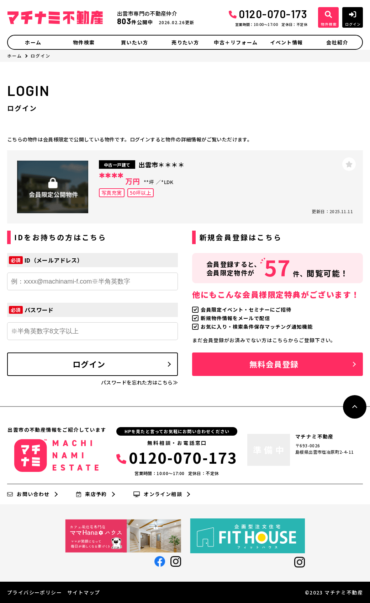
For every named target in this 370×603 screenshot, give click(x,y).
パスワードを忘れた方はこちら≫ (139, 382)
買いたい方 (134, 42)
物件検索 (84, 42)
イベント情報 (286, 42)
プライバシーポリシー (34, 592)
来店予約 (91, 494)
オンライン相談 (157, 494)
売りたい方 (185, 42)
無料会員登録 (274, 364)
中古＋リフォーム (236, 42)
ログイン (89, 364)
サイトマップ (83, 592)
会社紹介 (337, 42)
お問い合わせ (28, 494)
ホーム (33, 42)
